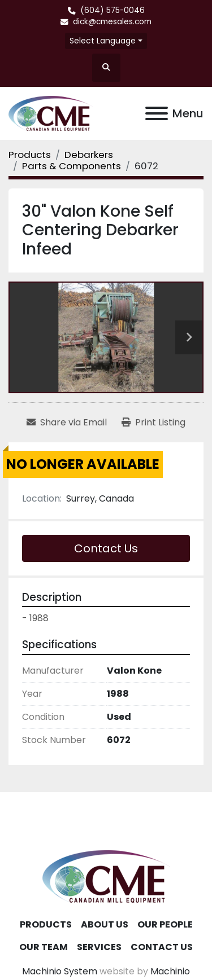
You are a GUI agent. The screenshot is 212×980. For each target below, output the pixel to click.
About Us (104, 924)
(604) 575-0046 (112, 10)
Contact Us (106, 548)
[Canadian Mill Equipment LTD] (106, 875)
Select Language (103, 40)
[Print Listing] (153, 422)
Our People (165, 924)
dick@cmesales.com (112, 21)
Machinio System (59, 971)
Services (99, 947)
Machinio (170, 971)
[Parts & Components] (71, 166)
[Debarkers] (88, 154)
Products (46, 924)
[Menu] (156, 113)
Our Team (43, 947)
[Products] (29, 154)
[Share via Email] (66, 422)
